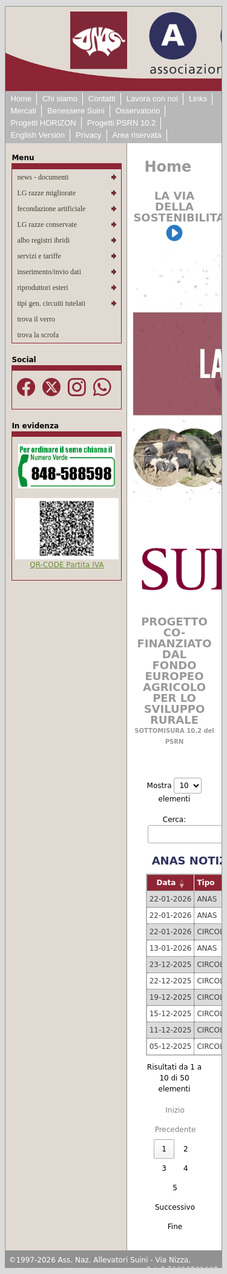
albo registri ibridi (43, 240)
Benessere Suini (76, 110)
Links (198, 98)
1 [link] (164, 1149)
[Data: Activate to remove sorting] (170, 882)
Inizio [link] (174, 1110)
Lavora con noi (152, 98)
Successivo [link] (175, 1207)
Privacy (89, 135)
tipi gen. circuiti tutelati (51, 303)
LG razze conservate (47, 224)
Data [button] (166, 882)
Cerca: (174, 819)
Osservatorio (138, 110)
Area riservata (137, 135)
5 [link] (175, 1188)
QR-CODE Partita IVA (67, 565)
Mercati (23, 110)
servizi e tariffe (39, 256)
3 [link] (164, 1168)
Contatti (102, 98)
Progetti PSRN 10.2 (121, 122)
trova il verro (36, 319)
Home (20, 98)
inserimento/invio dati (49, 272)
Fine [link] (175, 1226)
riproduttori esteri (42, 287)
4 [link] (185, 1168)
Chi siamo (59, 98)
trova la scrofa (38, 335)
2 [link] (185, 1149)
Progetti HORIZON (43, 122)
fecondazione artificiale (51, 208)
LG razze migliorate (46, 193)
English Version (37, 135)
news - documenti (42, 177)
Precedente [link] (175, 1129)
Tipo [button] (205, 882)
